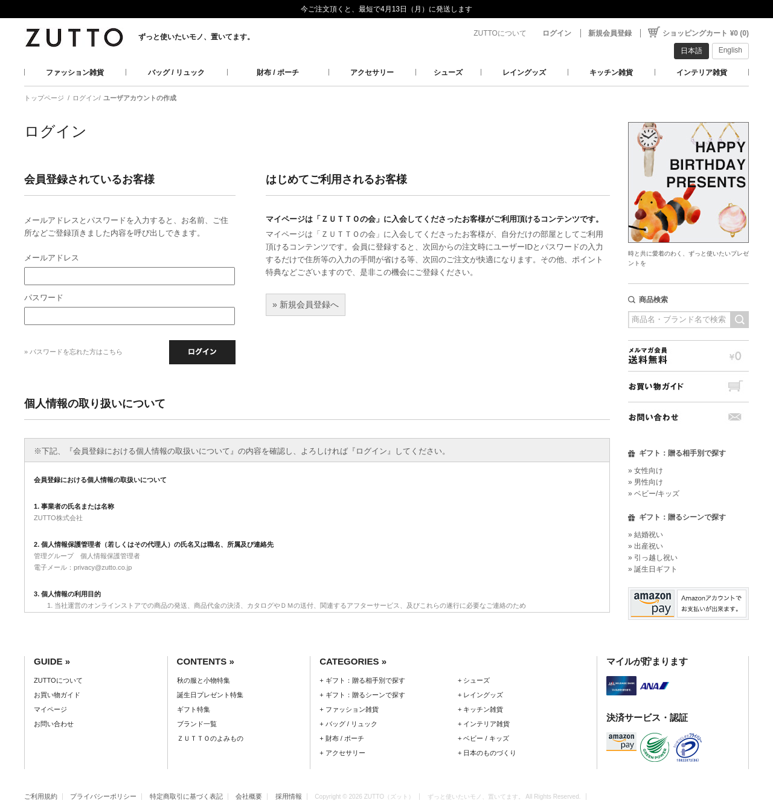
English (730, 50)
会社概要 (249, 796)
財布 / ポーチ (278, 72)
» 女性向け (645, 470)
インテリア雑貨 (701, 72)
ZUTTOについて (500, 33)
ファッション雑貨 (75, 72)
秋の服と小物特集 (203, 680)
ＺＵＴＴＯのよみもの (210, 738)
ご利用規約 (40, 796)
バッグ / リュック (176, 72)
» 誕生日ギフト (653, 569)
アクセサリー (372, 72)
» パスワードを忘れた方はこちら (73, 351)
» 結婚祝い (645, 534)
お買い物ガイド (688, 386)
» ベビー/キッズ (653, 493)
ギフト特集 (193, 709)
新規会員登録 (610, 33)
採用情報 (288, 796)
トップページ (44, 98)
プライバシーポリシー (103, 796)
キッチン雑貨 (611, 72)
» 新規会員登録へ (305, 304)
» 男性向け (645, 482)
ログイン (556, 33)
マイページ (50, 709)
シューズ (448, 72)
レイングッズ (524, 72)
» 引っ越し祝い (653, 557)
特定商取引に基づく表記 (186, 796)
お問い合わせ (688, 417)
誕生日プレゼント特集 (210, 694)
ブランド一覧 (197, 723)
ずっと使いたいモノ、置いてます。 (196, 37)
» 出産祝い (645, 546)
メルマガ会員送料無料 (688, 355)
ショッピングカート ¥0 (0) (705, 33)
